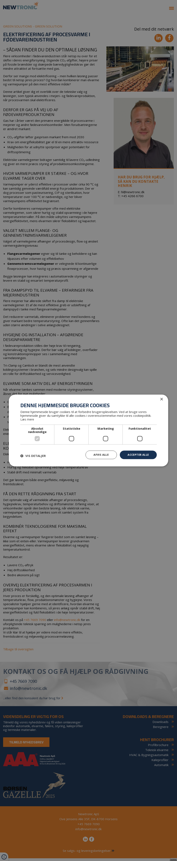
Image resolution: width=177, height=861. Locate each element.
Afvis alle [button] (97, 455)
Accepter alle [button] (137, 455)
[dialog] (88, 430)
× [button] (161, 399)
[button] (33, 456)
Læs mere (27, 419)
